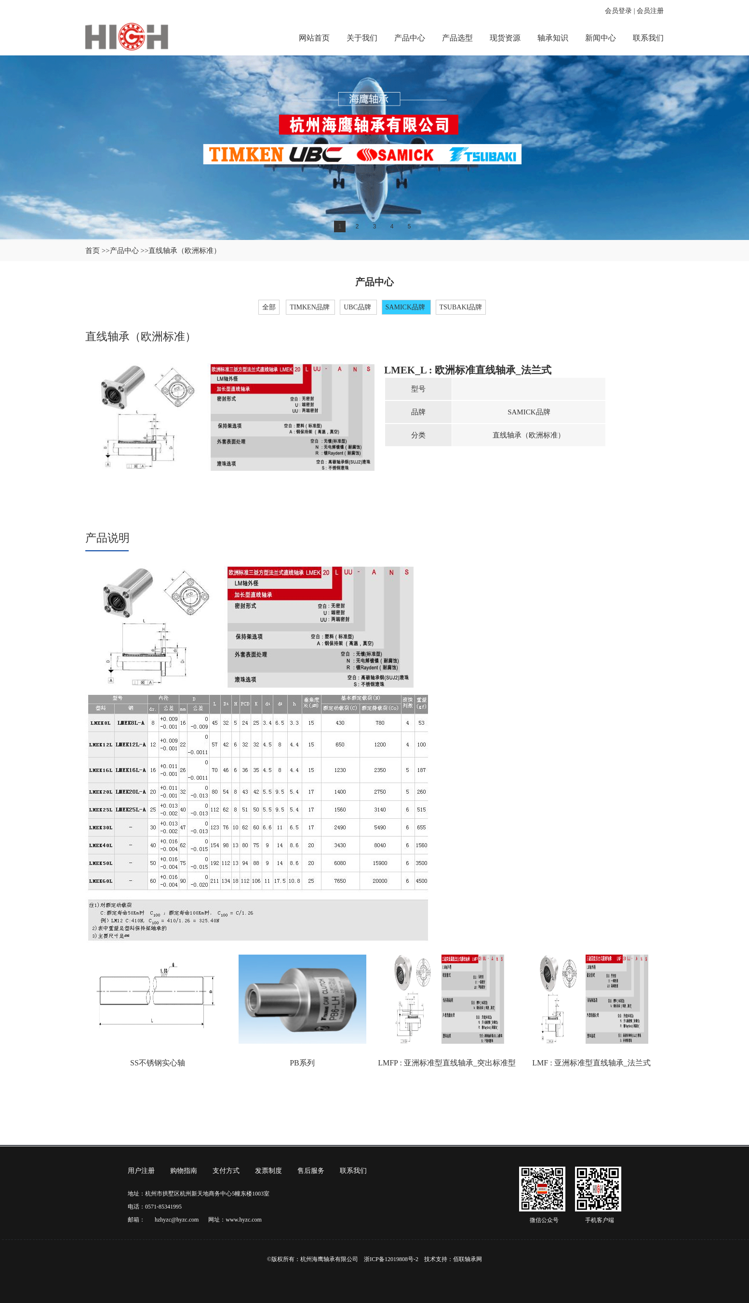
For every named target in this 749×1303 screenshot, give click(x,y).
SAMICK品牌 (406, 307)
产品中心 (409, 38)
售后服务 (310, 1170)
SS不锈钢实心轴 (157, 1063)
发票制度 (268, 1170)
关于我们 (362, 38)
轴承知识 (552, 38)
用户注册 (141, 1170)
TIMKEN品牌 (310, 307)
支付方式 (226, 1170)
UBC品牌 (358, 307)
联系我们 (648, 38)
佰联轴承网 (467, 1259)
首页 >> (97, 250)
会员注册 (650, 10)
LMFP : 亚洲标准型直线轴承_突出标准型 (447, 1063)
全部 (269, 307)
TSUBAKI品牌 (461, 307)
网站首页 (314, 38)
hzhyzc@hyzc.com (177, 1219)
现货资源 (505, 38)
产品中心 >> (129, 250)
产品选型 (457, 38)
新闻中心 (600, 38)
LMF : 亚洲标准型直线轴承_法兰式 (591, 1063)
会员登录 (618, 10)
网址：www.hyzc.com (235, 1219)
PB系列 (302, 1063)
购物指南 (183, 1170)
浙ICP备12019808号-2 (391, 1259)
